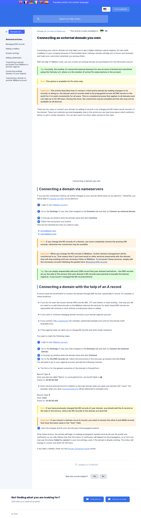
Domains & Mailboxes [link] (56, 31)
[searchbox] (70, 19)
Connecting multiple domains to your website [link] (16, 72)
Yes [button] (94, 476)
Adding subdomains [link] (14, 58)
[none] (106, 9)
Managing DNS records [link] (15, 44)
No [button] (103, 476)
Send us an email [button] (119, 499)
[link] (15, 31)
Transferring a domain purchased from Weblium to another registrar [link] (17, 64)
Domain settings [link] (12, 53)
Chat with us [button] (95, 499)
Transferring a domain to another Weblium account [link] (16, 79)
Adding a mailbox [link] (12, 49)
